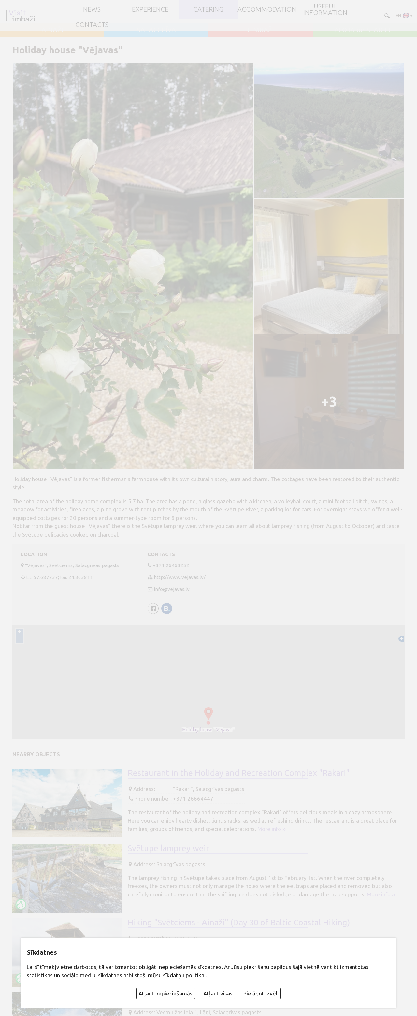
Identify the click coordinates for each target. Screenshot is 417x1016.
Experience (150, 9)
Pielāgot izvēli (261, 993)
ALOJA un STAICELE (365, 30)
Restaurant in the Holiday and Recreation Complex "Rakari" (239, 773)
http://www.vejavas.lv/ (180, 577)
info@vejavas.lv (172, 589)
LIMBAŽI (261, 30)
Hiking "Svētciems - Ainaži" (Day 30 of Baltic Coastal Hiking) (239, 922)
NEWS (92, 9)
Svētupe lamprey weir (168, 848)
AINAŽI (52, 30)
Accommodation (266, 9)
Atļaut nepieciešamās (165, 993)
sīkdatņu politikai (184, 975)
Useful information (325, 9)
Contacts (91, 24)
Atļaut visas (218, 993)
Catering (208, 9)
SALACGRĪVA (156, 30)
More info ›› (271, 829)
